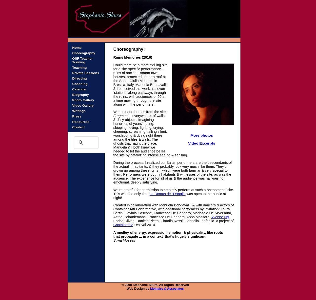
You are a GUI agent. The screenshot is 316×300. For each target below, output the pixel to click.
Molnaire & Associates (167, 288)
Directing (79, 78)
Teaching (79, 67)
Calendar (79, 89)
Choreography (83, 53)
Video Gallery (83, 105)
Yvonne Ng (220, 217)
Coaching (80, 84)
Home (77, 48)
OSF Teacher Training (82, 60)
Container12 (123, 225)
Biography (80, 95)
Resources (81, 122)
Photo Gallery (83, 100)
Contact (78, 127)
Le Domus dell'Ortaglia (168, 194)
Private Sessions (85, 73)
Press (76, 116)
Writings (79, 111)
